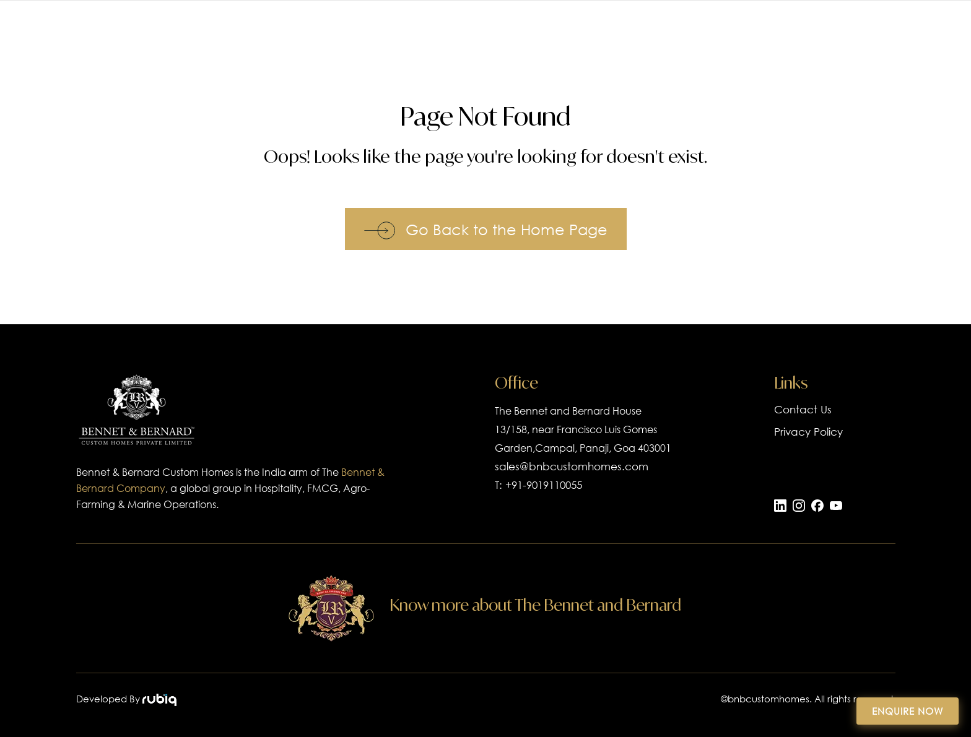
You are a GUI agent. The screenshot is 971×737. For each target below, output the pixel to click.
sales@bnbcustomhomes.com (571, 466)
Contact (897, 35)
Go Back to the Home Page (485, 229)
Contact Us (803, 409)
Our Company (748, 35)
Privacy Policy (808, 431)
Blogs (833, 35)
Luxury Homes (634, 35)
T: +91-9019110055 (538, 484)
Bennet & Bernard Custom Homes (154, 471)
